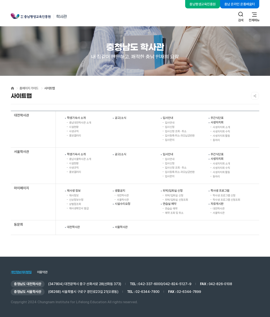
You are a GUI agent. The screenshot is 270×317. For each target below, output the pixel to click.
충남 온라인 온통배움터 (239, 4)
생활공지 (120, 190)
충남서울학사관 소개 (80, 159)
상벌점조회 (75, 204)
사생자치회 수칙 (221, 131)
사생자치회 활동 (221, 135)
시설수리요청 (122, 203)
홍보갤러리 (75, 135)
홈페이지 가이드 (29, 88)
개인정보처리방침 (21, 272)
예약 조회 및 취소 (174, 212)
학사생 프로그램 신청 (224, 195)
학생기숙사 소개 (76, 118)
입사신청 (169, 127)
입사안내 (168, 118)
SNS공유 (255, 96)
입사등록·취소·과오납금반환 (180, 135)
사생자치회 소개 (221, 127)
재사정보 (74, 195)
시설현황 (74, 127)
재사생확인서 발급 (79, 208)
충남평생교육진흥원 (202, 4)
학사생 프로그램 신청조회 (226, 199)
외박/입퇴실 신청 (173, 190)
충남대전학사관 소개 (80, 122)
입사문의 (169, 139)
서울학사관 (123, 199)
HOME (12, 88)
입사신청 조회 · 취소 (175, 131)
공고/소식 (120, 118)
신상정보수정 (76, 199)
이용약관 (42, 272)
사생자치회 (217, 122)
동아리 (216, 140)
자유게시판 (217, 203)
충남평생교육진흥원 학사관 (47, 16)
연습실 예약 (169, 203)
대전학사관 (123, 195)
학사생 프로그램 (220, 190)
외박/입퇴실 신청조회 (176, 199)
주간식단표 (217, 118)
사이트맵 (49, 88)
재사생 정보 (74, 190)
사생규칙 (74, 131)
